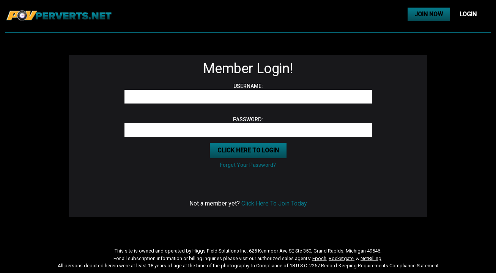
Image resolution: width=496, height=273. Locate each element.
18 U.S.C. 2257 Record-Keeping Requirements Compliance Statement (364, 265)
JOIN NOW (428, 14)
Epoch (319, 258)
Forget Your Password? (248, 165)
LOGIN (468, 14)
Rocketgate (341, 258)
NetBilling (371, 258)
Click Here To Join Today (274, 203)
